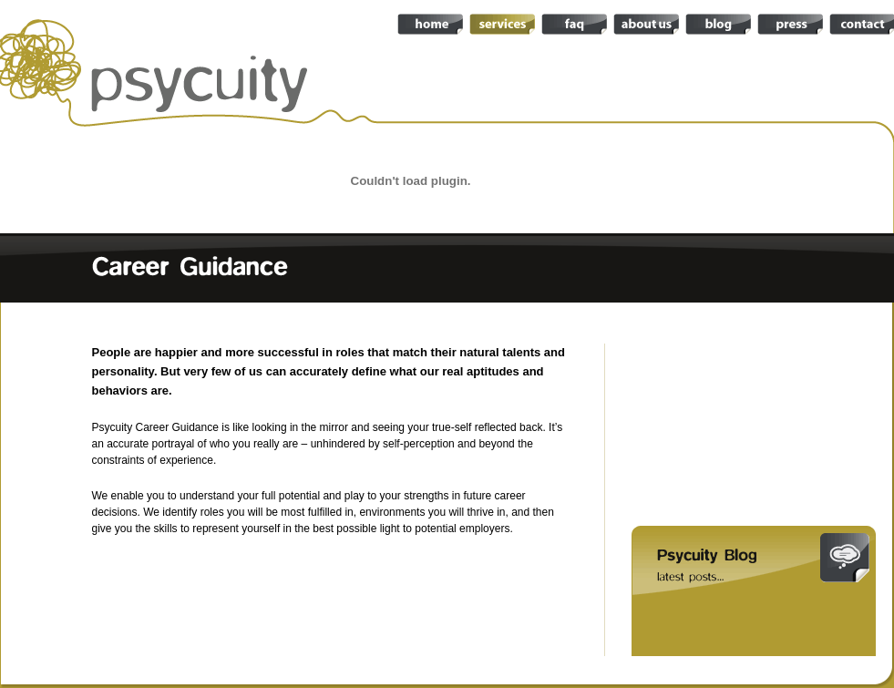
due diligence (754, 384)
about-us (646, 24)
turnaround (754, 412)
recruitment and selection (754, 439)
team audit (754, 357)
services (503, 24)
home (432, 24)
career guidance (754, 466)
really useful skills (754, 494)
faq (575, 24)
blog (717, 24)
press (788, 24)
